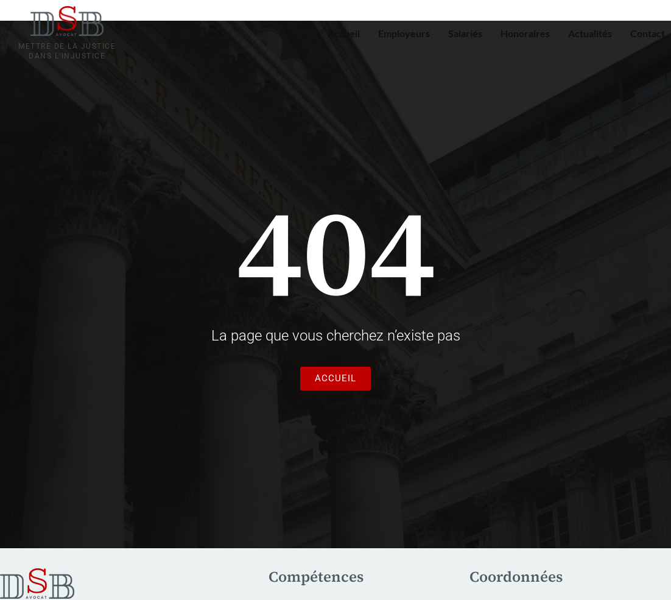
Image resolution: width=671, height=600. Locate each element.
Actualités (590, 33)
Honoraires (525, 33)
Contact (647, 33)
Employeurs (404, 33)
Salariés (465, 33)
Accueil (344, 33)
